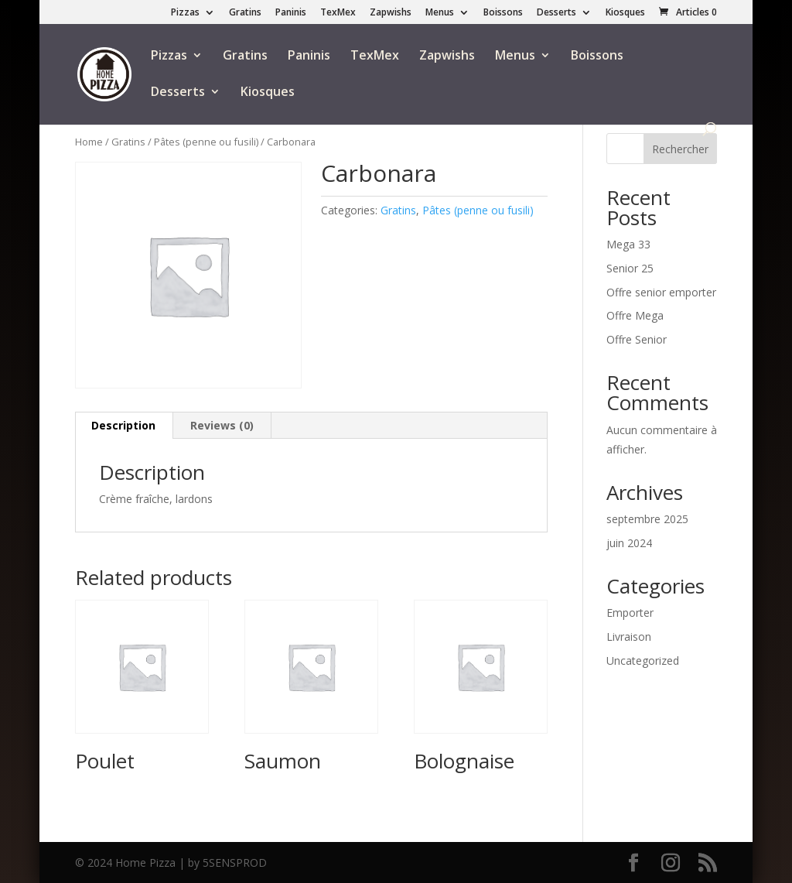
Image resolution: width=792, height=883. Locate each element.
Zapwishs (390, 13)
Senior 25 (630, 268)
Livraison (628, 636)
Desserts (556, 13)
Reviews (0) (222, 425)
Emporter (630, 612)
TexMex (338, 13)
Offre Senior (636, 339)
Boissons (503, 13)
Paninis (290, 13)
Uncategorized (642, 660)
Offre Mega (635, 315)
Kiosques (625, 13)
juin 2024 (629, 543)
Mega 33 (628, 244)
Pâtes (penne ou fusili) (206, 142)
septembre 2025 (647, 519)
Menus (439, 13)
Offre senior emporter (661, 292)
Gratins (245, 13)
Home (89, 142)
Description (123, 425)
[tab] (123, 425)
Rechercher (680, 149)
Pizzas (185, 13)
